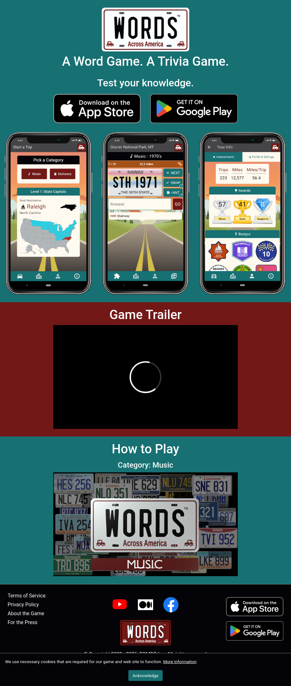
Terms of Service (27, 596)
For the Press (22, 622)
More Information (180, 661)
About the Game (26, 613)
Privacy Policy (23, 605)
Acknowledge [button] (145, 675)
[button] (97, 108)
